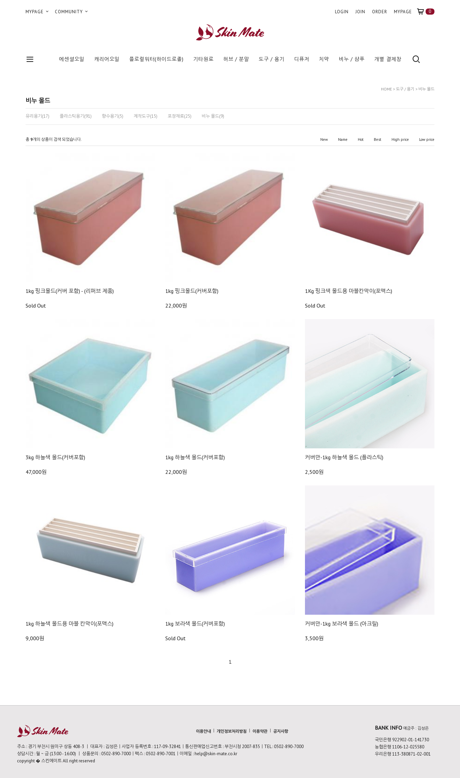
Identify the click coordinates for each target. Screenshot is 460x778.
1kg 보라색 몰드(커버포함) (195, 623)
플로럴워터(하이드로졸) (156, 59)
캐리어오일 (107, 59)
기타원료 (203, 59)
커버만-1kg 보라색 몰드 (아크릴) (341, 623)
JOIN (360, 12)
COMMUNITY (72, 12)
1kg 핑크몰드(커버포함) (191, 290)
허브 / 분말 (236, 59)
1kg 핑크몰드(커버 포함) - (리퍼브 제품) (70, 290)
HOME (386, 89)
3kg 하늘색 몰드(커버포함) (55, 457)
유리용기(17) (37, 116)
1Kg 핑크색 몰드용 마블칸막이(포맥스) (348, 290)
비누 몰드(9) (213, 116)
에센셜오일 (72, 59)
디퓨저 (301, 59)
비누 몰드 (426, 89)
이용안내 (203, 731)
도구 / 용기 (272, 59)
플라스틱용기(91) (76, 116)
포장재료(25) (179, 116)
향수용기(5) (112, 116)
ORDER (379, 12)
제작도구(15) (145, 116)
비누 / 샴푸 (352, 59)
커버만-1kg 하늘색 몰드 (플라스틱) (344, 457)
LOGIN (342, 12)
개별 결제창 (387, 59)
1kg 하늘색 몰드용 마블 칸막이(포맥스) (69, 623)
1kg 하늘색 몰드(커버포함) (195, 457)
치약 (324, 59)
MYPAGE (38, 12)
